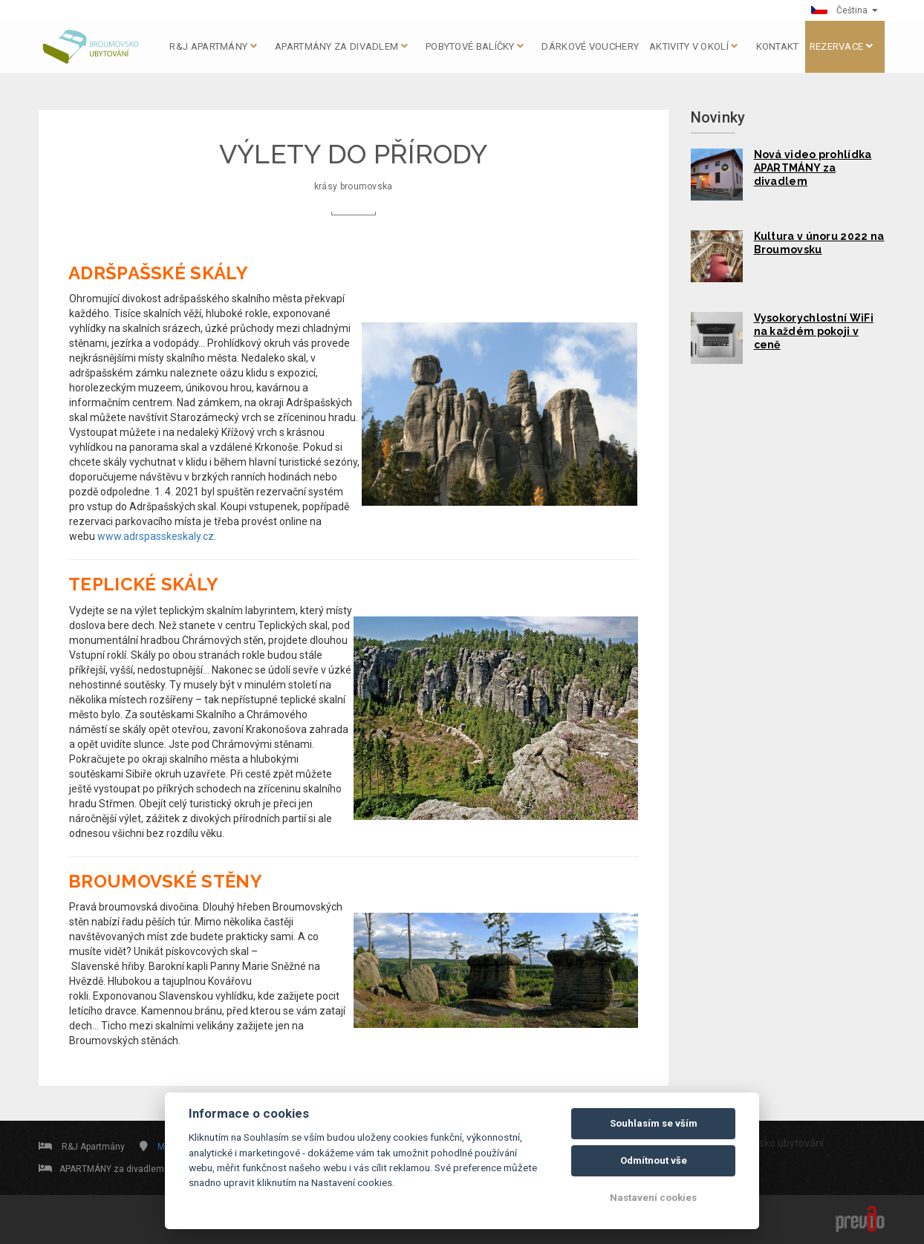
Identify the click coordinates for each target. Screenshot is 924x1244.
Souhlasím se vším (653, 1123)
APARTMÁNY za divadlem (341, 46)
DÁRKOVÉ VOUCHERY (590, 46)
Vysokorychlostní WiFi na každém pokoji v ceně (813, 331)
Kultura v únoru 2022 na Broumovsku (819, 242)
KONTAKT (777, 46)
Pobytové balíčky (475, 46)
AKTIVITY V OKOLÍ (693, 46)
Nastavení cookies (653, 1197)
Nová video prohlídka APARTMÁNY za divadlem (813, 168)
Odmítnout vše (653, 1160)
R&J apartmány (213, 46)
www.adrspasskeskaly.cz (155, 536)
